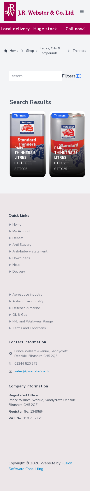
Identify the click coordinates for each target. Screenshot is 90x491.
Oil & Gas (18, 314)
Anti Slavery (20, 244)
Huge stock (45, 29)
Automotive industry (26, 301)
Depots (16, 238)
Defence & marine (24, 308)
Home (11, 50)
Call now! (75, 29)
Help (14, 265)
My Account (19, 231)
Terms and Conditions (27, 328)
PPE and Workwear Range (31, 321)
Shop (30, 50)
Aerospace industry (25, 294)
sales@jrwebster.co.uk (31, 371)
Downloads (19, 258)
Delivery (17, 271)
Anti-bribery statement (28, 251)
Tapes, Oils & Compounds (50, 50)
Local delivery (15, 29)
